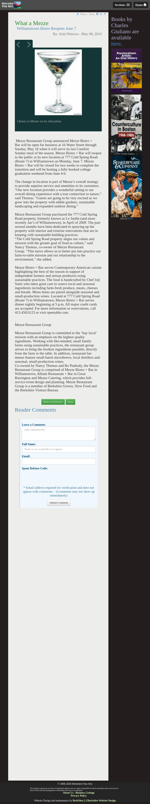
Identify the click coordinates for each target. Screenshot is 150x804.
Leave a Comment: (34, 424)
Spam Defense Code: (35, 468)
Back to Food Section (53, 402)
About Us (68, 792)
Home (140, 5)
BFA (130, 218)
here (116, 44)
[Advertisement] (58, 646)
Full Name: (29, 444)
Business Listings (85, 792)
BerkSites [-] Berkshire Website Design (94, 800)
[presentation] (50, 477)
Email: (26, 456)
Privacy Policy (79, 795)
